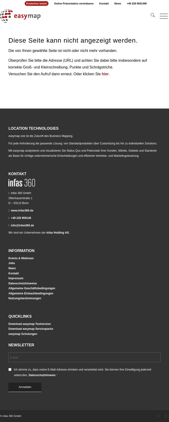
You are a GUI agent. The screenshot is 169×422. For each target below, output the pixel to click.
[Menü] (161, 16)
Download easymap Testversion (29, 324)
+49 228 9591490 (137, 3)
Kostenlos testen (36, 3)
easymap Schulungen (22, 334)
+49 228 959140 (21, 218)
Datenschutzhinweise (22, 283)
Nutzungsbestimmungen (24, 298)
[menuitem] (36, 3)
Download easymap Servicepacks (30, 328)
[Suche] (150, 16)
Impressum (15, 278)
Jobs (11, 263)
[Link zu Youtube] (165, 415)
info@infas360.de (22, 225)
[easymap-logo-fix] (67, 16)
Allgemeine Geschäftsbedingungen (31, 288)
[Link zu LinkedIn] (158, 415)
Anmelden (25, 387)
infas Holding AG (57, 232)
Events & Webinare (21, 258)
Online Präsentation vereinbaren (73, 3)
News (117, 3)
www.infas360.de (22, 210)
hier (105, 74)
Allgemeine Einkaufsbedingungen (30, 293)
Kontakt (104, 3)
